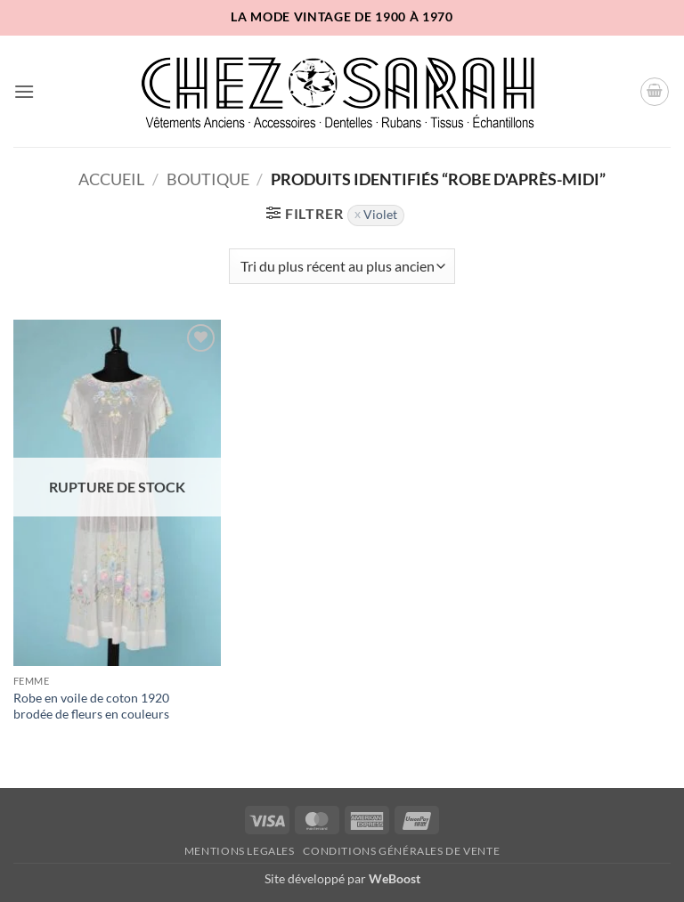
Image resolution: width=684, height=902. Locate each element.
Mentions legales (239, 850)
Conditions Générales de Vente (401, 850)
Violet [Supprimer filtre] (380, 214)
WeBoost (394, 878)
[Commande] (342, 266)
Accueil (111, 179)
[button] (24, 91)
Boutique (208, 179)
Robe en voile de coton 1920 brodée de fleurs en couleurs (91, 706)
